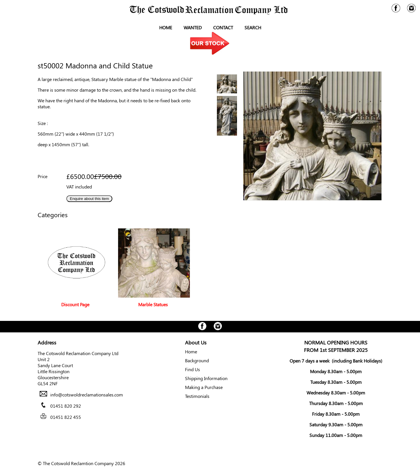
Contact (223, 27)
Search (252, 27)
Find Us (192, 369)
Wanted (193, 27)
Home (165, 27)
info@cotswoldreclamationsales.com (86, 395)
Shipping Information (206, 378)
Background (197, 360)
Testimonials (197, 396)
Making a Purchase (204, 387)
